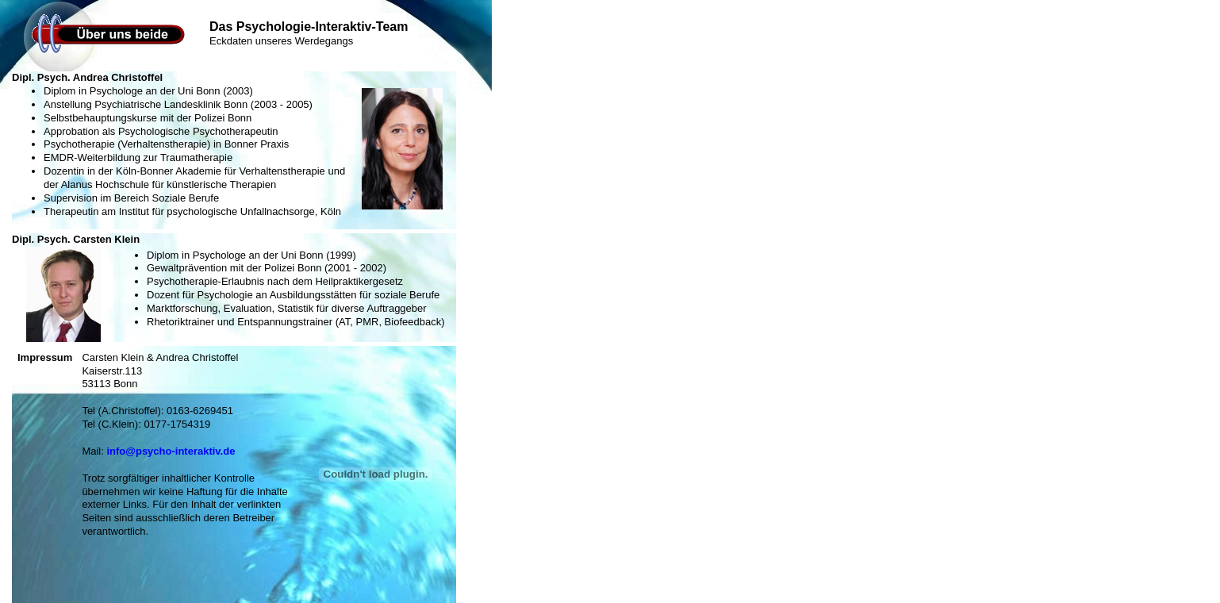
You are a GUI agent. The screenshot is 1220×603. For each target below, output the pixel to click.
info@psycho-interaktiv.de (170, 451)
